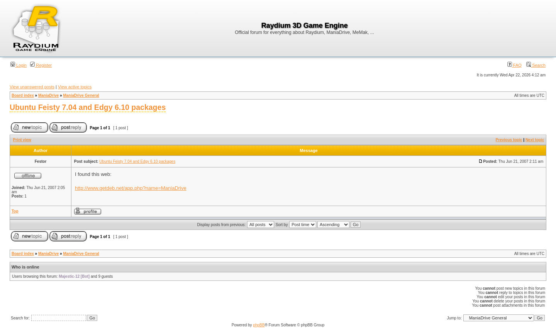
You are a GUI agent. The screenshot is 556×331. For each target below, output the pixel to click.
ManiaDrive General (81, 95)
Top (15, 211)
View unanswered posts (32, 86)
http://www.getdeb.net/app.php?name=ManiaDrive (130, 188)
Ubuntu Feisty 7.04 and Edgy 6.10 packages (88, 107)
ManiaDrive (48, 95)
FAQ (514, 65)
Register (41, 65)
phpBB (258, 325)
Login (18, 65)
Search (536, 65)
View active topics (75, 86)
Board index (23, 95)
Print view (22, 140)
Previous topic (509, 140)
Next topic (534, 140)
